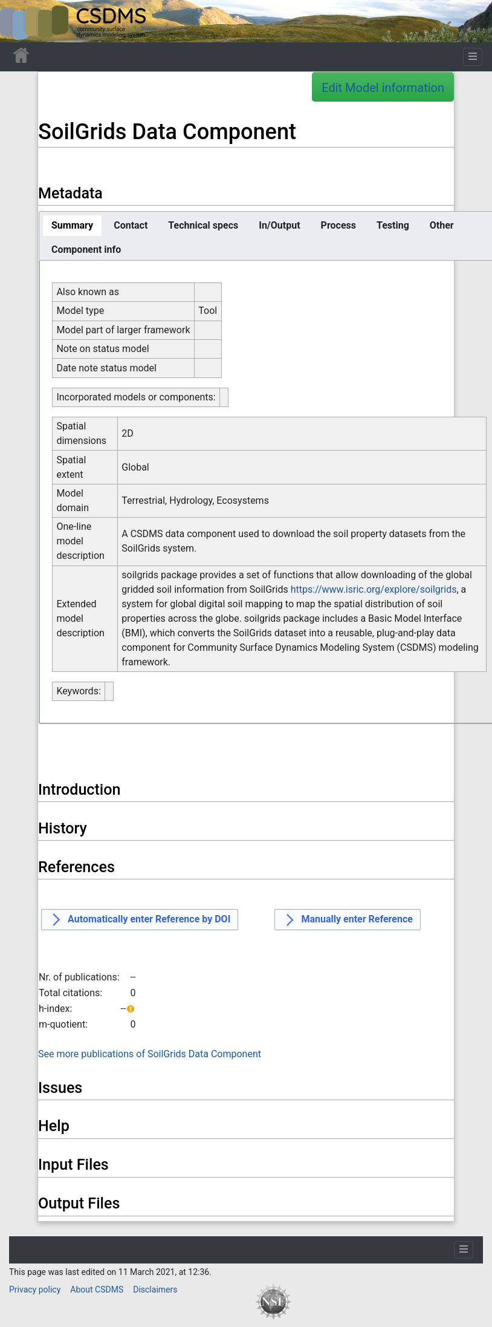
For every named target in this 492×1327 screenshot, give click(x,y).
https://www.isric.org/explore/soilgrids (374, 589)
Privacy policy (34, 1289)
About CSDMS (96, 1289)
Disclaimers (155, 1289)
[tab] (72, 225)
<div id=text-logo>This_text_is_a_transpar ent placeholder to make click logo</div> (19, 21)
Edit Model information (383, 87)
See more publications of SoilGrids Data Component (149, 1054)
